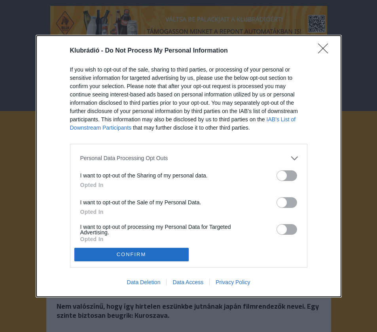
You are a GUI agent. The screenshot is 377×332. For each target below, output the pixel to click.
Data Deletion (144, 282)
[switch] (287, 175)
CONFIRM (131, 254)
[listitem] (188, 158)
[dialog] (188, 166)
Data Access (187, 282)
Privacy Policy (233, 282)
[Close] (325, 50)
